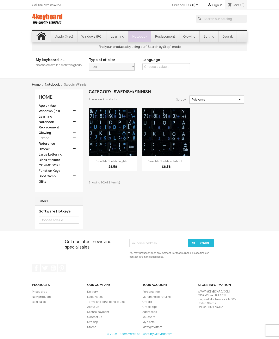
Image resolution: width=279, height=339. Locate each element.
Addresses (149, 312)
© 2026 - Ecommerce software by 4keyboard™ (139, 334)
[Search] (221, 19)
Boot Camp (47, 176)
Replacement (49, 127)
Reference (47, 144)
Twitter (45, 268)
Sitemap (92, 322)
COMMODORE (49, 165)
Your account (155, 285)
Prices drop (39, 291)
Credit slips (150, 307)
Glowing (45, 133)
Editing (44, 138)
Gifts (42, 182)
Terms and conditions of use (106, 302)
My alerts (148, 322)
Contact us (94, 317)
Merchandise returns (156, 297)
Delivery (92, 291)
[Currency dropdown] (192, 5)
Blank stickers (49, 160)
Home (46, 97)
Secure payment (98, 312)
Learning (45, 116)
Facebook (36, 268)
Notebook (46, 122)
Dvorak (44, 149)
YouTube (53, 268)
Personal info (151, 291)
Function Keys (49, 171)
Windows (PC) (49, 111)
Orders (147, 302)
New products (41, 297)
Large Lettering (50, 154)
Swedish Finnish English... (112, 161)
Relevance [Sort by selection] (217, 99)
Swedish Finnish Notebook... (166, 161)
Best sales (39, 302)
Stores (91, 327)
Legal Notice (95, 297)
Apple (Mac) (48, 106)
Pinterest (62, 268)
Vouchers (148, 317)
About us (93, 307)
